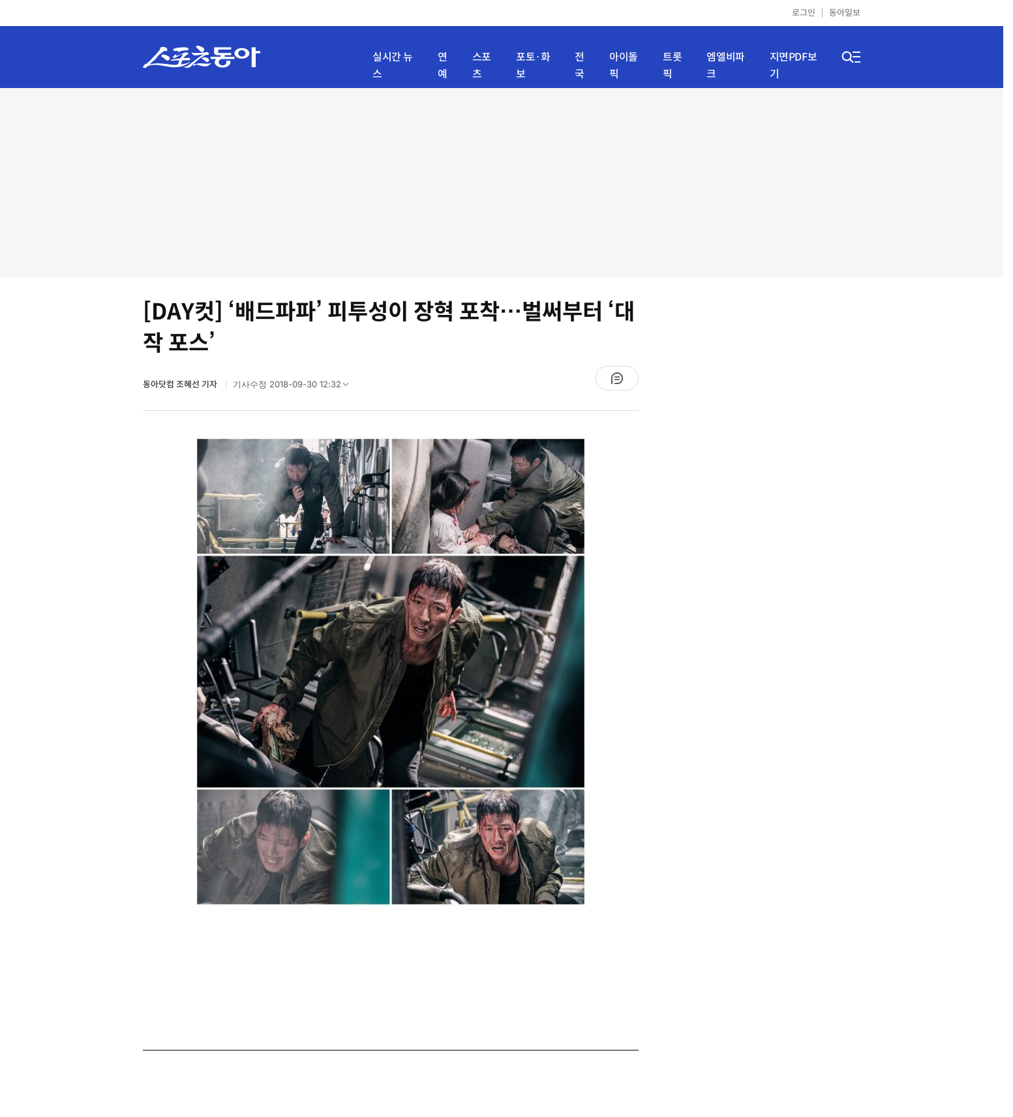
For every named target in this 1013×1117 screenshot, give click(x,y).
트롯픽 (672, 65)
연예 (442, 65)
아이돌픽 (623, 65)
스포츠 (481, 65)
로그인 (803, 12)
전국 (579, 65)
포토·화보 (533, 65)
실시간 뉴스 (392, 65)
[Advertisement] (501, 182)
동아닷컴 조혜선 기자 (181, 384)
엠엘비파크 (725, 65)
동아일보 (844, 12)
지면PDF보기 (793, 65)
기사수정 (295, 387)
